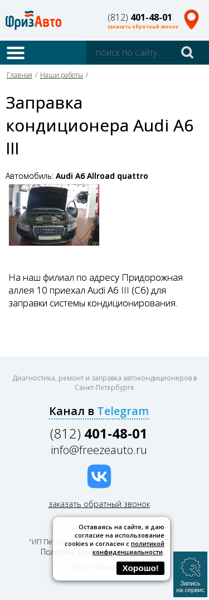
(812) (140, 17)
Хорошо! (140, 568)
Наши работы (61, 75)
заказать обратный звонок (143, 26)
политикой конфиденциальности (128, 547)
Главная (19, 75)
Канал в (99, 410)
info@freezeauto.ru (99, 449)
